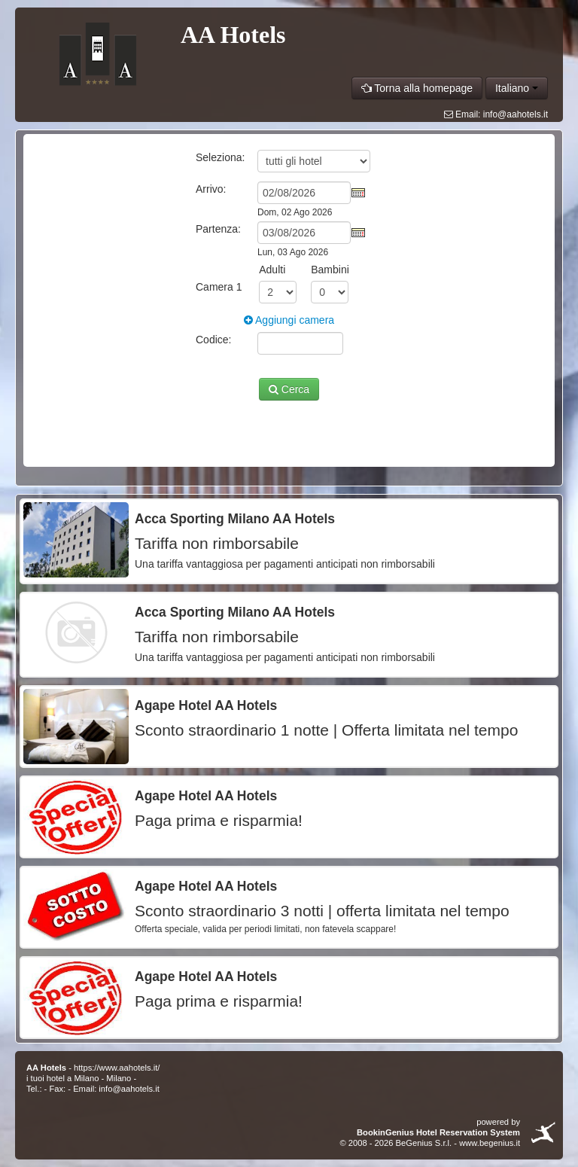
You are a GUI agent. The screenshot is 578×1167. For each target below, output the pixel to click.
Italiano (516, 88)
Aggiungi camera (289, 320)
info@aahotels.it (515, 114)
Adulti (272, 270)
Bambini (330, 270)
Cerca (289, 389)
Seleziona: (220, 157)
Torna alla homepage (417, 88)
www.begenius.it (489, 1142)
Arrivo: (211, 189)
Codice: (213, 340)
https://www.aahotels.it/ (117, 1067)
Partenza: (218, 229)
